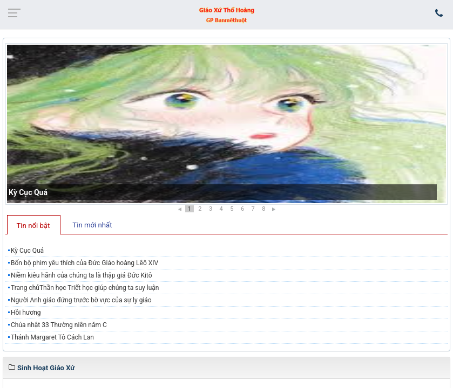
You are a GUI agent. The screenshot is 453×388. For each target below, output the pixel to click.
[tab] (33, 224)
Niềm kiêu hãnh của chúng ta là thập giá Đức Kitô (81, 275)
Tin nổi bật (33, 225)
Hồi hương (26, 312)
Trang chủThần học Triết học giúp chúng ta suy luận (85, 288)
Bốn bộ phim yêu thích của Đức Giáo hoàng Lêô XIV (84, 263)
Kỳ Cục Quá (28, 192)
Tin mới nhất (92, 225)
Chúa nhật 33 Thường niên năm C (59, 325)
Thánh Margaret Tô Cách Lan (52, 337)
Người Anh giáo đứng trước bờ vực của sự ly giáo (81, 300)
